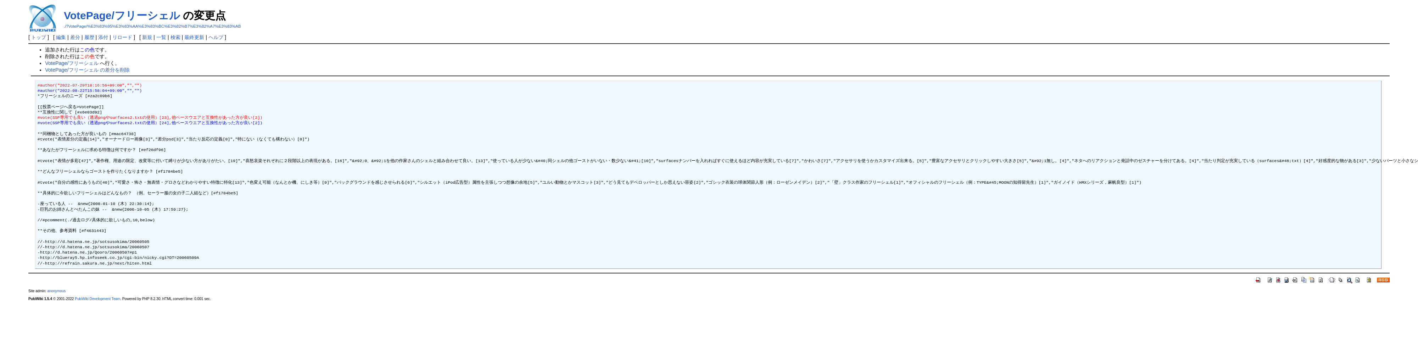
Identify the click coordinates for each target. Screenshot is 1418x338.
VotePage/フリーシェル (122, 15)
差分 (75, 37)
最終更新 (194, 37)
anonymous (56, 291)
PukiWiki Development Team (97, 299)
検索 (175, 37)
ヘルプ (215, 37)
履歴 (89, 37)
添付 (103, 37)
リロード (122, 37)
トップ (38, 37)
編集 (61, 37)
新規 (147, 37)
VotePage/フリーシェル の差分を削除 (87, 70)
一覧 (161, 37)
